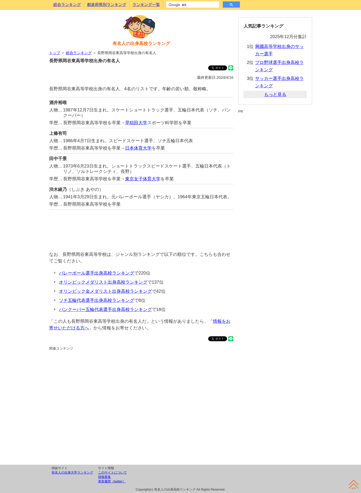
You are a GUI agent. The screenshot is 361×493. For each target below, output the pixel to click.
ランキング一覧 (146, 4)
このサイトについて (112, 472)
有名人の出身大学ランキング (72, 472)
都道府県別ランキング (106, 4)
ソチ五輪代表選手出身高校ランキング (96, 300)
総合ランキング (67, 4)
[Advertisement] (141, 228)
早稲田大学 (136, 122)
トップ (54, 53)
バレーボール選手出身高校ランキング (96, 273)
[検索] (192, 5)
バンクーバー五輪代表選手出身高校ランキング (105, 309)
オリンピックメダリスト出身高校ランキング (103, 282)
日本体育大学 (138, 148)
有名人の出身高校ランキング (141, 43)
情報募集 (104, 477)
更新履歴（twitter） (112, 481)
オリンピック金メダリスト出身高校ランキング (105, 291)
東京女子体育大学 (142, 178)
